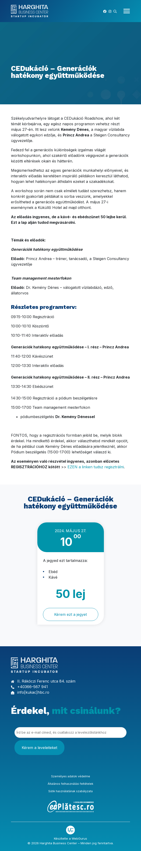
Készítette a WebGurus (70, 838)
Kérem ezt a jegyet (70, 614)
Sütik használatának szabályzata (70, 791)
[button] (115, 11)
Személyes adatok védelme (70, 776)
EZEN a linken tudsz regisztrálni (95, 467)
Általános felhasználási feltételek (70, 783)
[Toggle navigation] (125, 11)
